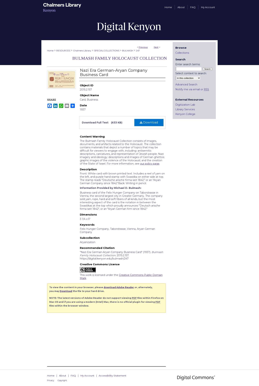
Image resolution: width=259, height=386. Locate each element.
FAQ (73, 375)
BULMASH (127, 50)
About (62, 375)
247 (138, 50)
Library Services (185, 109)
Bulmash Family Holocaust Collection (119, 58)
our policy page (149, 163)
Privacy (50, 380)
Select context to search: (191, 73)
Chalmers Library (82, 50)
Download (149, 122)
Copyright (62, 380)
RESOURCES (63, 50)
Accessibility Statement (112, 375)
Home (50, 50)
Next (156, 47)
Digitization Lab (185, 104)
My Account (87, 375)
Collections (182, 52)
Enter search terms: (187, 64)
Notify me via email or (192, 89)
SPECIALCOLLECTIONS (106, 50)
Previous (143, 47)
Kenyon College (185, 114)
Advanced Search (186, 84)
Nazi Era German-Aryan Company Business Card (113, 72)
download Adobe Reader (119, 287)
